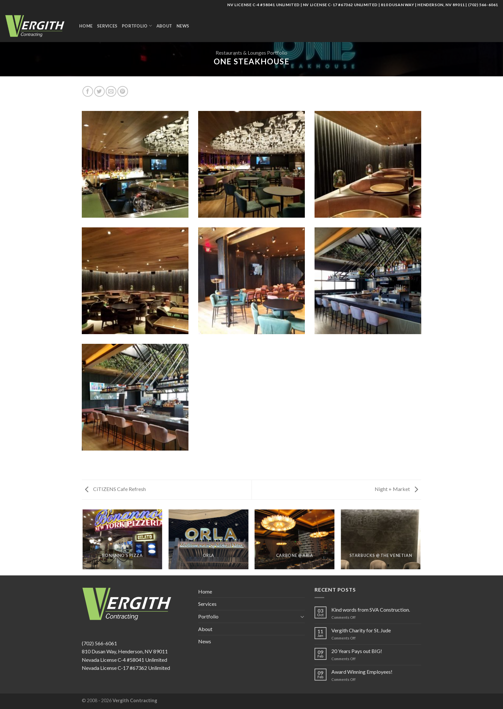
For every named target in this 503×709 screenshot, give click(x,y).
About (164, 25)
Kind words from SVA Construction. (370, 609)
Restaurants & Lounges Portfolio (251, 52)
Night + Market (396, 489)
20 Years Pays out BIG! (356, 651)
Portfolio (137, 26)
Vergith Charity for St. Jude (361, 630)
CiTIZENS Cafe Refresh (115, 489)
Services (107, 25)
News (183, 25)
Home (85, 25)
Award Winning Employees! (361, 672)
